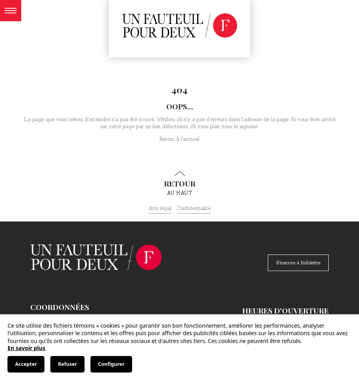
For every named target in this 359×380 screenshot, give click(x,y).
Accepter (26, 364)
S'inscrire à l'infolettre (298, 263)
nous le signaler (240, 126)
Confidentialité (194, 208)
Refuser (67, 364)
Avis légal (159, 208)
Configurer (111, 364)
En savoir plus (26, 348)
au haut (180, 183)
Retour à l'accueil (179, 139)
